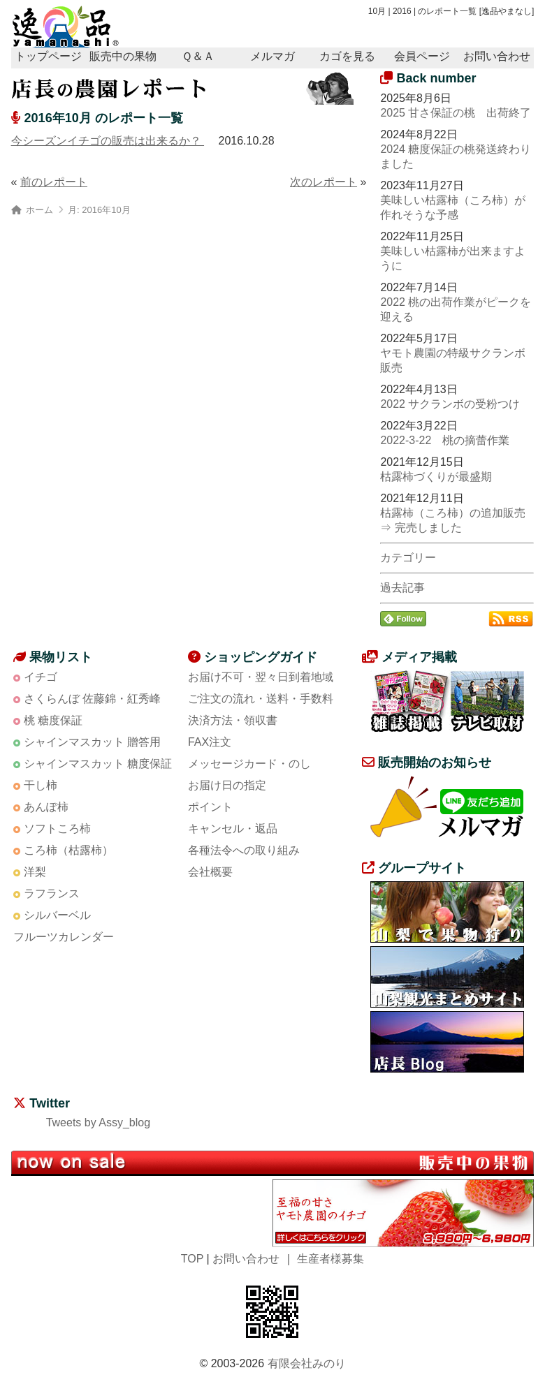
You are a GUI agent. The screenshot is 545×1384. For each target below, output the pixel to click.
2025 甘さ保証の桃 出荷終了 (455, 113)
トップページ (48, 56)
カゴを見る (347, 56)
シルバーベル (57, 915)
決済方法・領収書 (232, 720)
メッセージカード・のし (249, 764)
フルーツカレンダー (63, 937)
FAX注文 (209, 742)
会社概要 (210, 872)
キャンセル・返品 (232, 828)
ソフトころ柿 (57, 828)
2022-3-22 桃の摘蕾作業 (444, 440)
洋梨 (35, 872)
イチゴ (40, 677)
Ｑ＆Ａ (198, 56)
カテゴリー (408, 558)
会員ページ (422, 56)
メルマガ (272, 56)
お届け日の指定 (227, 785)
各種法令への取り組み (244, 850)
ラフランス (52, 893)
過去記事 (402, 588)
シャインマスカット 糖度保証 (98, 764)
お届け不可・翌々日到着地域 (260, 677)
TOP (192, 1259)
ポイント (210, 807)
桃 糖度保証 (53, 720)
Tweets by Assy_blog (98, 1122)
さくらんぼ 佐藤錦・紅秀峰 (92, 699)
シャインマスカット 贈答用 (92, 742)
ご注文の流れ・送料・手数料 (260, 699)
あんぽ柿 (46, 807)
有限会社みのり (307, 1363)
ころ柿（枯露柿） (68, 850)
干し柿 (40, 785)
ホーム (39, 210)
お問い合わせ (496, 56)
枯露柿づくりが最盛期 (436, 477)
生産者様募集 (330, 1259)
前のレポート (53, 182)
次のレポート (323, 182)
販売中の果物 (123, 56)
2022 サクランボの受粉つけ (450, 404)
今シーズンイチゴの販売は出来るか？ (107, 141)
